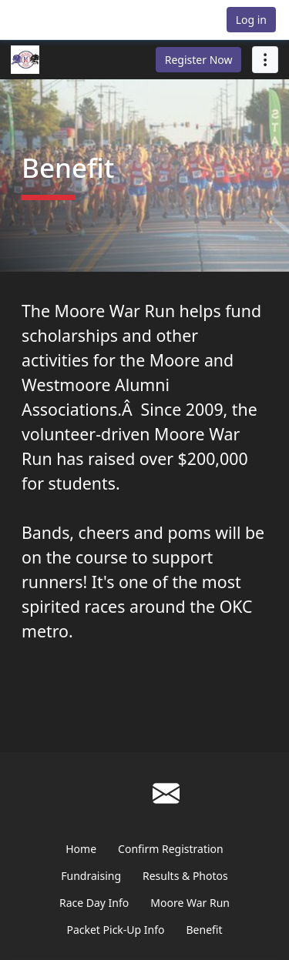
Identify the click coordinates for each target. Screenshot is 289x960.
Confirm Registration (170, 848)
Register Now (199, 59)
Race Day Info (94, 902)
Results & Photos (185, 875)
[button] (49, 19)
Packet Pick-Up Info (115, 929)
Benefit (205, 929)
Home (81, 848)
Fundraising (91, 875)
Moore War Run (190, 902)
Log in (251, 19)
